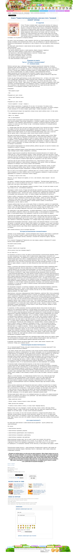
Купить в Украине (11, 463)
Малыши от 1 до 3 (25, 10)
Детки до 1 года (17, 10)
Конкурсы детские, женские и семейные (42, 548)
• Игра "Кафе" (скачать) (12, 501)
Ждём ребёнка (10, 10)
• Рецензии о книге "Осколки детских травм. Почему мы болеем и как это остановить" (23, 498)
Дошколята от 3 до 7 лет (17, 12)
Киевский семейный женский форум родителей (28, 8)
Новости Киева (10, 549)
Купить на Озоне (11, 465)
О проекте (44, 550)
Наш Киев (67, 10)
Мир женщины (52, 10)
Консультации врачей (18, 547)
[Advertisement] (57, 2)
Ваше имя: (19, 512)
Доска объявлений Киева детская (50, 548)
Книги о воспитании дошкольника (38, 12)
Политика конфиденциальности (44, 553)
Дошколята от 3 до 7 (34, 10)
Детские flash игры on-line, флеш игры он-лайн (63, 8)
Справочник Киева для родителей (35, 8)
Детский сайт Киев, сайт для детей (32, 8)
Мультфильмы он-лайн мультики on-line (70, 8)
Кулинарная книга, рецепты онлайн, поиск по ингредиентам (39, 8)
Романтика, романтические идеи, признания (53, 8)
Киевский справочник (26, 548)
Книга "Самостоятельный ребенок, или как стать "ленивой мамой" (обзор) (19, 484)
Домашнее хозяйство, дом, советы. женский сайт (46, 8)
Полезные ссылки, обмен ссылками (58, 548)
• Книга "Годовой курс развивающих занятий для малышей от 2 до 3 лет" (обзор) (22, 502)
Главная (9, 12)
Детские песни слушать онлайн (67, 8)
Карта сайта (47, 551)
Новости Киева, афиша (56, 8)
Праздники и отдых (60, 10)
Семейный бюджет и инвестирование (49, 8)
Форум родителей (34, 547)
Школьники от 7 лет (43, 10)
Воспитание (27, 12)
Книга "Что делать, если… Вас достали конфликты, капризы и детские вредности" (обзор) (39, 491)
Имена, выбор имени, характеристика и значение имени (60, 8)
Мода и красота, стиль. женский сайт (42, 8)
